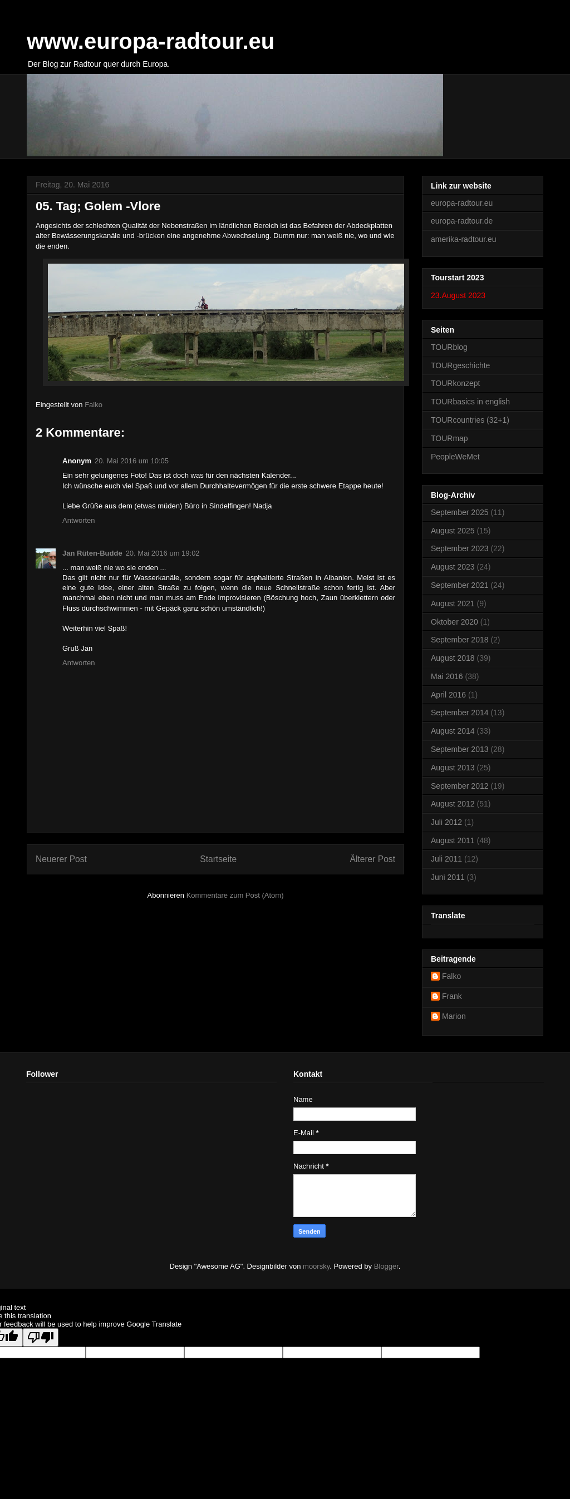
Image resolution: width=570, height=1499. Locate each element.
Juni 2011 (448, 877)
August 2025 (453, 530)
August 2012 (453, 803)
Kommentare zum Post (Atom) (235, 895)
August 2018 (453, 658)
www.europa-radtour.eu (150, 41)
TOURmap (449, 438)
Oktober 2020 (454, 621)
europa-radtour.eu (462, 203)
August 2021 (453, 603)
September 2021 (460, 585)
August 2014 (453, 730)
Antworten (78, 520)
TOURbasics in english (470, 401)
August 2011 (453, 840)
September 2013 (460, 749)
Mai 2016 (447, 676)
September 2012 (460, 785)
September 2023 (460, 548)
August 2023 (453, 566)
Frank (452, 996)
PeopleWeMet (455, 456)
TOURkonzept (455, 383)
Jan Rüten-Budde (92, 553)
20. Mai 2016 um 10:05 (132, 461)
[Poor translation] (40, 1337)
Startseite (218, 859)
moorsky (316, 1266)
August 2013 (453, 767)
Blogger (386, 1266)
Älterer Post (372, 859)
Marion (454, 1016)
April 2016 (448, 694)
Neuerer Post (61, 859)
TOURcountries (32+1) (470, 419)
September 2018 (460, 639)
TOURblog (449, 347)
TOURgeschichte (460, 365)
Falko (451, 976)
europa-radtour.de (462, 220)
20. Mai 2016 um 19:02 (163, 553)
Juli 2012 (446, 822)
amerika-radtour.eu (464, 239)
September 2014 (460, 712)
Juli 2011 (446, 858)
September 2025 (460, 512)
